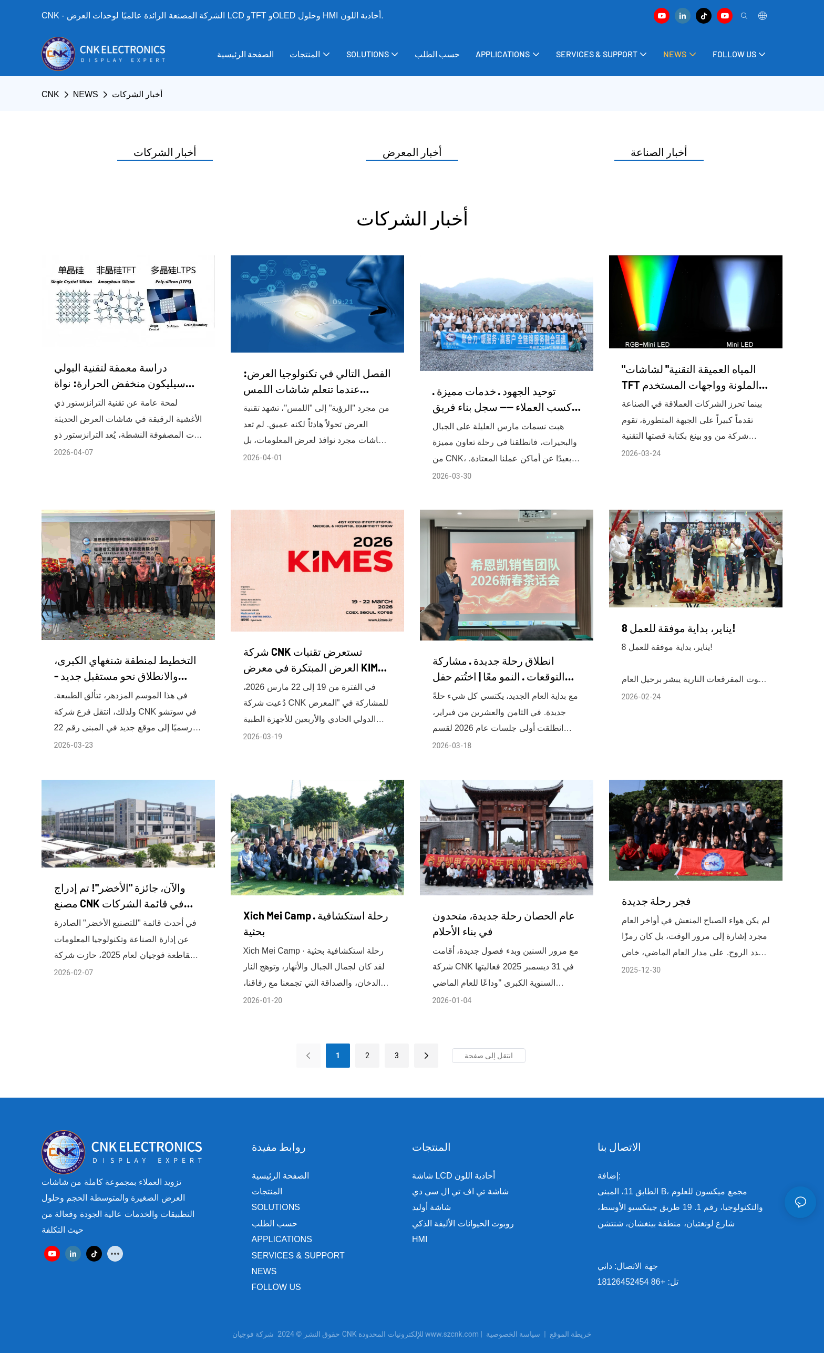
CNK (50, 94)
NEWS (85, 94)
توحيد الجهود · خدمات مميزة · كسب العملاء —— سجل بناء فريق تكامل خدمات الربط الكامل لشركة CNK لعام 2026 (502, 400)
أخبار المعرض (412, 152)
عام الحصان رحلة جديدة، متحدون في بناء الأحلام (503, 923)
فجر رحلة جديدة (656, 900)
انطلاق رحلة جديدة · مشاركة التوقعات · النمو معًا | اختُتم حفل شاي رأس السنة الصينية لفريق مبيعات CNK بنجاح (498, 669)
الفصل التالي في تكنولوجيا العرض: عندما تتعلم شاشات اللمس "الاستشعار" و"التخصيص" (317, 382)
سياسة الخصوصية (540, 1334)
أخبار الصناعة (659, 152)
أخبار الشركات (137, 94)
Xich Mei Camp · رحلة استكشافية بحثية (315, 923)
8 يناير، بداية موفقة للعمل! (679, 628)
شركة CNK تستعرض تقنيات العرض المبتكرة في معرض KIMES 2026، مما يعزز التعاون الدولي (316, 660)
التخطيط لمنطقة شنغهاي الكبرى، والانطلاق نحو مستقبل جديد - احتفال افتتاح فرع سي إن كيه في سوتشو (125, 669)
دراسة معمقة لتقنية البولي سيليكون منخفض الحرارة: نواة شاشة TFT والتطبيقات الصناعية (122, 376)
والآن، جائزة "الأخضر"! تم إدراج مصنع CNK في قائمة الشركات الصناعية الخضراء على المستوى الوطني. (122, 896)
